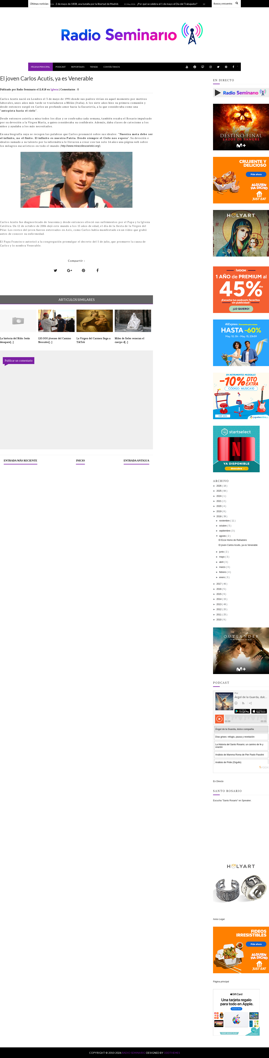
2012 (219, 609)
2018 (219, 516)
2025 (219, 491)
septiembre (225, 530)
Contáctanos (111, 66)
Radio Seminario (134, 1052)
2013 (219, 604)
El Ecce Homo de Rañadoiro (233, 540)
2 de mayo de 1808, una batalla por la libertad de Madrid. (89, 3)
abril (221, 562)
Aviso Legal (219, 919)
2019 (219, 511)
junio (222, 552)
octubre (223, 525)
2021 (219, 501)
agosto (222, 536)
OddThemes (172, 1052)
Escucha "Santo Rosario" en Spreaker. (232, 800)
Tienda (94, 66)
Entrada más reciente (20, 460)
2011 (219, 614)
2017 (219, 584)
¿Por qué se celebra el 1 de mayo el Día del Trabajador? (170, 3)
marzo (222, 567)
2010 (219, 619)
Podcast (61, 66)
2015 (219, 594)
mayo (222, 557)
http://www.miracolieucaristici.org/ (80, 145)
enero (222, 577)
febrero (223, 572)
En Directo (218, 781)
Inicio (80, 460)
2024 (219, 496)
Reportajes (77, 66)
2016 (219, 589)
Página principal (40, 66)
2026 (219, 486)
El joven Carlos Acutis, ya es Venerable (238, 545)
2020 (219, 506)
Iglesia (55, 89)
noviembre (224, 520)
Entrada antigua (136, 460)
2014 (219, 599)
